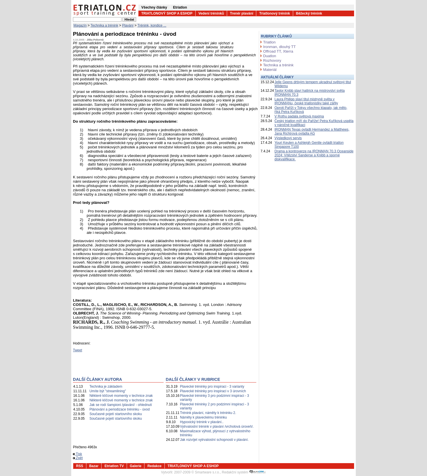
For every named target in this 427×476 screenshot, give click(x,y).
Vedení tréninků (211, 13)
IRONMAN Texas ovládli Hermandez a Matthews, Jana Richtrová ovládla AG (312, 132)
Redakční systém (244, 472)
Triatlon (269, 42)
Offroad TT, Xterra (278, 51)
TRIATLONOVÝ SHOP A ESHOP (166, 13)
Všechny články (154, 7)
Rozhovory (272, 60)
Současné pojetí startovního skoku (116, 414)
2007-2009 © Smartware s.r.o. (197, 472)
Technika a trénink (104, 25)
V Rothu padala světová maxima (299, 116)
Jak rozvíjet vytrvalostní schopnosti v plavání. (214, 440)
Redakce (154, 466)
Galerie (136, 466)
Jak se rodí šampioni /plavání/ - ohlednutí (121, 405)
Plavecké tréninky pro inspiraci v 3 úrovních (213, 391)
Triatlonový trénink (274, 13)
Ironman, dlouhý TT (279, 47)
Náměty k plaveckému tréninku (203, 417)
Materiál (270, 69)
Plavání (128, 25)
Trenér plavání (241, 13)
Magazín (80, 25)
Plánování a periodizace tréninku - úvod (120, 409)
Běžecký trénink (309, 13)
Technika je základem (106, 387)
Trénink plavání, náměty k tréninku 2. (208, 413)
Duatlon (269, 56)
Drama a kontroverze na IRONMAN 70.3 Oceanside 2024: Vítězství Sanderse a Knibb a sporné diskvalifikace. (314, 155)
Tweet (77, 350)
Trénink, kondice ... (151, 25)
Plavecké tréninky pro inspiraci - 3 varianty (212, 387)
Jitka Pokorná (95, 39)
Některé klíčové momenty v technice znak (121, 396)
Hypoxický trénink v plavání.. (201, 422)
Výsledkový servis (288, 138)
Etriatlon (180, 7)
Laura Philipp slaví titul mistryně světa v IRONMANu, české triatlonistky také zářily (306, 101)
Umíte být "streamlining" (108, 391)
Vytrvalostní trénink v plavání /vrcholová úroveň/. (217, 427)
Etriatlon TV (114, 466)
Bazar (94, 466)
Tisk (77, 454)
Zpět (78, 458)
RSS (79, 466)
